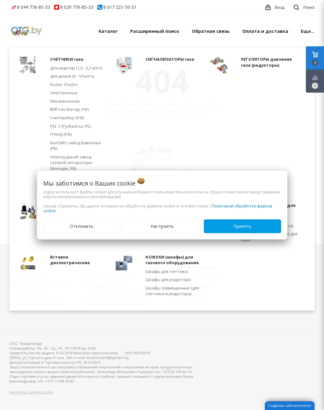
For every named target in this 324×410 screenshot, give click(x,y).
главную (164, 111)
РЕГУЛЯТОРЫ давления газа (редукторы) (44, 287)
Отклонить (81, 226)
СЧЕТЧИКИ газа (28, 278)
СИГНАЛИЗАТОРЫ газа (111, 278)
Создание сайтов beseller (289, 405)
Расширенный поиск (154, 31)
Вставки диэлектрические (38, 304)
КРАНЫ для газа (28, 295)
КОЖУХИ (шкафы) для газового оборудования (119, 304)
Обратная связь (211, 31)
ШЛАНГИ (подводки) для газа (117, 295)
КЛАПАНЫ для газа (106, 287)
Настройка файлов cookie (31, 392)
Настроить (162, 226)
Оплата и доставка (265, 31)
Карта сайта (194, 295)
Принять (242, 226)
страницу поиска (201, 111)
